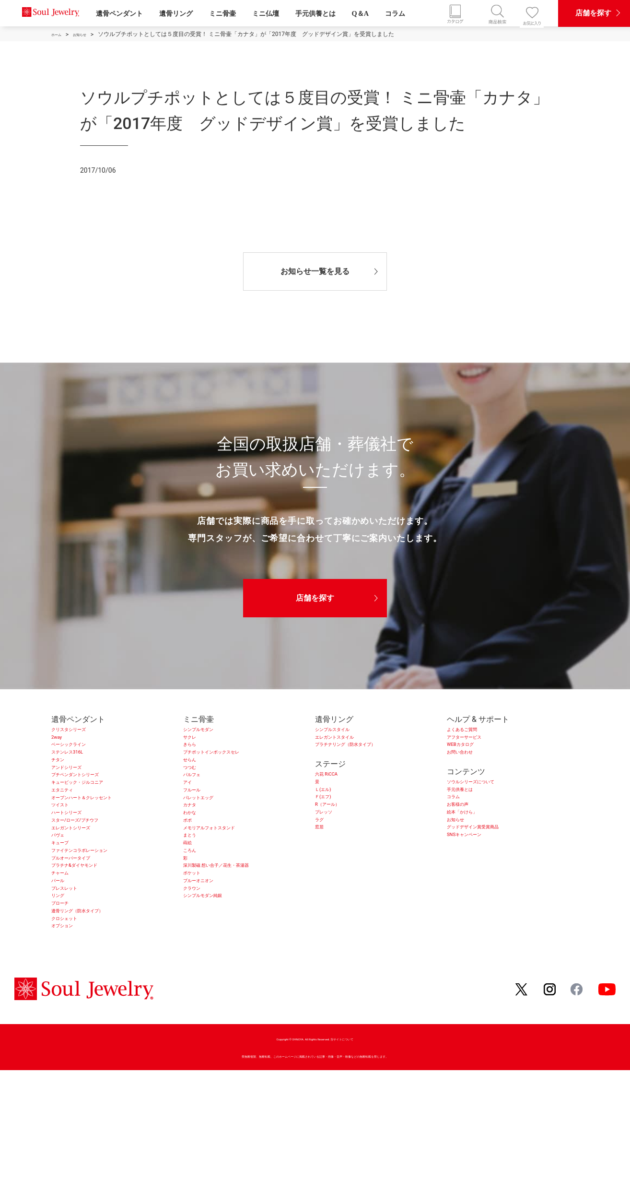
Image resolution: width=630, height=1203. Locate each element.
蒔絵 (190, 918)
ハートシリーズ (78, 868)
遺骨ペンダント (119, 13)
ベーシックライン (82, 756)
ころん (194, 931)
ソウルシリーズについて (489, 803)
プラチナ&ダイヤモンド (92, 956)
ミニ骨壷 (222, 13)
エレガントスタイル (349, 744)
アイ (190, 819)
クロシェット (74, 1043)
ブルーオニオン (210, 981)
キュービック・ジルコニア (97, 819)
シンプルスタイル (345, 731)
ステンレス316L (79, 769)
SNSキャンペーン (477, 891)
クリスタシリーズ (82, 731)
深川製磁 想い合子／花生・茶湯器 (241, 956)
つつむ (194, 794)
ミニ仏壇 (265, 13)
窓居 (322, 878)
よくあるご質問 (474, 731)
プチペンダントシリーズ (93, 806)
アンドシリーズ (78, 794)
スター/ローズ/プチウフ (92, 881)
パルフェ (198, 806)
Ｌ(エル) (329, 816)
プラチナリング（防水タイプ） (368, 756)
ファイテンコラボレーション (101, 931)
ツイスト (66, 856)
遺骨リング (176, 13)
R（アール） (336, 841)
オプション (70, 1056)
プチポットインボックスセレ (233, 769)
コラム (395, 13)
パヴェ (62, 906)
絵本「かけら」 (474, 853)
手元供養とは (315, 13)
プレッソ (330, 853)
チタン (62, 781)
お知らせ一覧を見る (315, 271)
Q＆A (360, 13)
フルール (198, 831)
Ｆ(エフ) (329, 828)
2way (60, 744)
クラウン (198, 993)
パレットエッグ (210, 844)
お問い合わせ (470, 769)
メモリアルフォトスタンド (229, 893)
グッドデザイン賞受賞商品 (493, 878)
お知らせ (462, 866)
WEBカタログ (470, 756)
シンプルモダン (210, 731)
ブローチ (66, 1018)
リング (62, 1006)
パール (62, 981)
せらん (194, 781)
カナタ (194, 856)
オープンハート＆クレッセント (105, 844)
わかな (194, 868)
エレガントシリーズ (85, 893)
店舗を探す (315, 597)
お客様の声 (466, 841)
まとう (194, 906)
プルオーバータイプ (85, 943)
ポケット (198, 968)
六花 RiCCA (334, 791)
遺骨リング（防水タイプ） (97, 1031)
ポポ (190, 881)
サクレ (194, 744)
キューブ (66, 918)
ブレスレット (74, 993)
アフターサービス (477, 744)
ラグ (322, 866)
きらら (194, 756)
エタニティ (70, 831)
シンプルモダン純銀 (217, 1006)
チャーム (66, 968)
